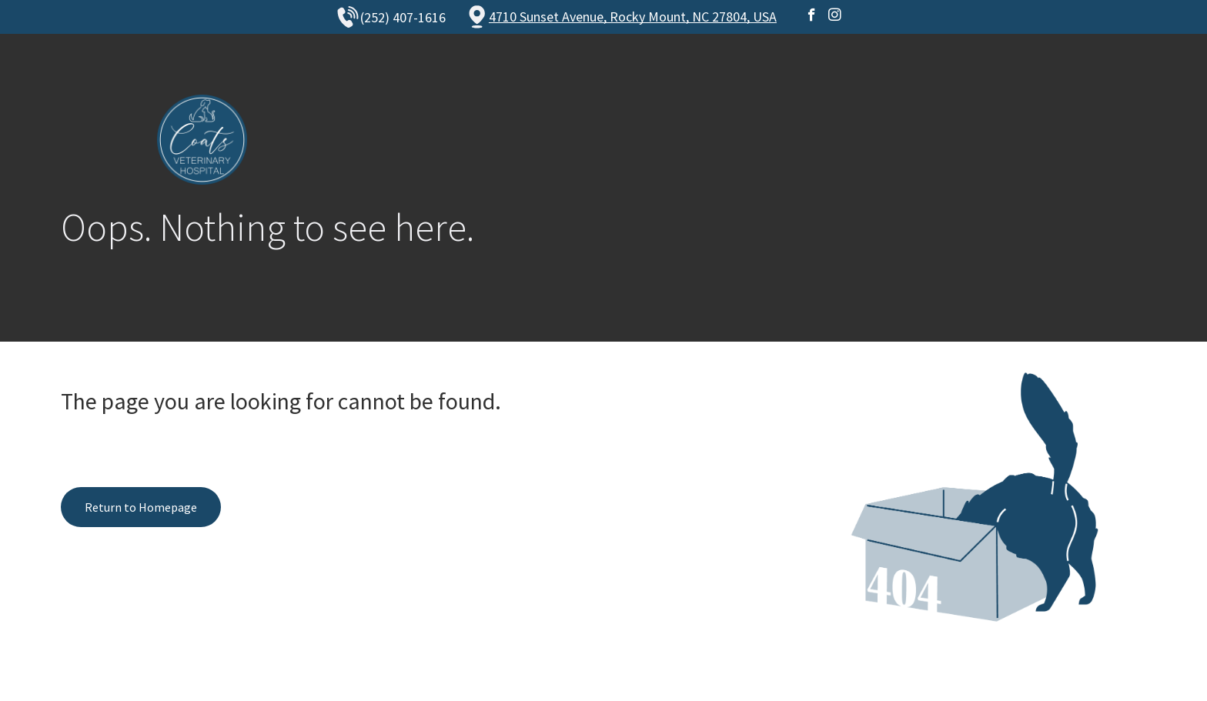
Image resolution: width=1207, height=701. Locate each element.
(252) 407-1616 (403, 17)
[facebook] (811, 16)
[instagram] (834, 16)
